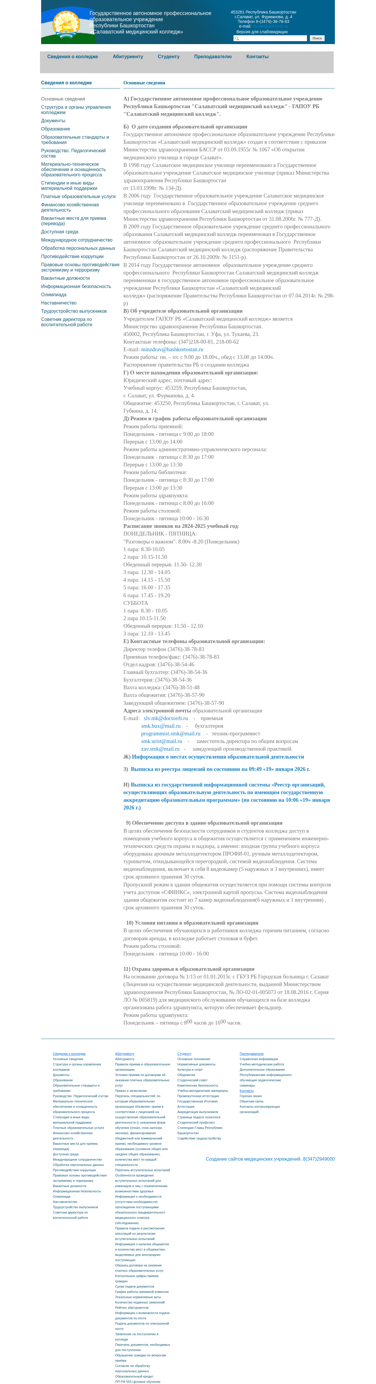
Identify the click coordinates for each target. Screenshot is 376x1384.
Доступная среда (59, 231)
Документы (53, 120)
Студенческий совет (192, 1080)
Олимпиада (53, 294)
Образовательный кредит (134, 1376)
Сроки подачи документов (134, 1286)
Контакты (257, 56)
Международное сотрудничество (77, 239)
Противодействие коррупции (72, 256)
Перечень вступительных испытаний (142, 1170)
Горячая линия (251, 1096)
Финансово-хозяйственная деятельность (70, 207)
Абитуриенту (128, 56)
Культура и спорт (190, 1069)
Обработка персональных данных (78, 248)
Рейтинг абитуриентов (132, 1307)
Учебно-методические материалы (202, 1090)
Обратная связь (251, 1101)
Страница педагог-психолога (198, 1117)
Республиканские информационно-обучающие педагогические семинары (266, 1080)
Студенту (168, 56)
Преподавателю (213, 56)
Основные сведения (63, 98)
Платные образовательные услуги (78, 196)
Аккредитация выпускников (197, 1112)
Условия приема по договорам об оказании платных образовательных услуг (142, 1080)
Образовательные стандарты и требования (75, 140)
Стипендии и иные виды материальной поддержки (69, 185)
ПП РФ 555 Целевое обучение (137, 1381)
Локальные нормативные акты (138, 1297)
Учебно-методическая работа (262, 1064)
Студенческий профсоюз (196, 1122)
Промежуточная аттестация (198, 1096)
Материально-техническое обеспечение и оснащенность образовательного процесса (73, 169)
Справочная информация (259, 1059)
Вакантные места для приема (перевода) (73, 221)
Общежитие (186, 1075)
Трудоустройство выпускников (74, 311)
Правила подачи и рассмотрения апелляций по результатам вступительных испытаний (139, 1233)
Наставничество (59, 302)
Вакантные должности (65, 278)
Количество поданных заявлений (140, 1302)
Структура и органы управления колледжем (76, 110)
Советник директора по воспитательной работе (66, 322)
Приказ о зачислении (131, 1090)
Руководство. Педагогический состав (73, 153)
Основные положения (193, 1059)
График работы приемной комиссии (142, 1291)
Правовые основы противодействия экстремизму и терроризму (80, 267)
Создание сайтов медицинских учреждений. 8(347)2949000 (270, 1159)
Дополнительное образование (262, 1069)
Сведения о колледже (72, 56)
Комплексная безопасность (197, 1085)
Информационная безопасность (76, 286)
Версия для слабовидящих (267, 32)
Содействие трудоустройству (199, 1138)
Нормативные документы (196, 1064)
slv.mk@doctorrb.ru (270, 26)
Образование (55, 128)
